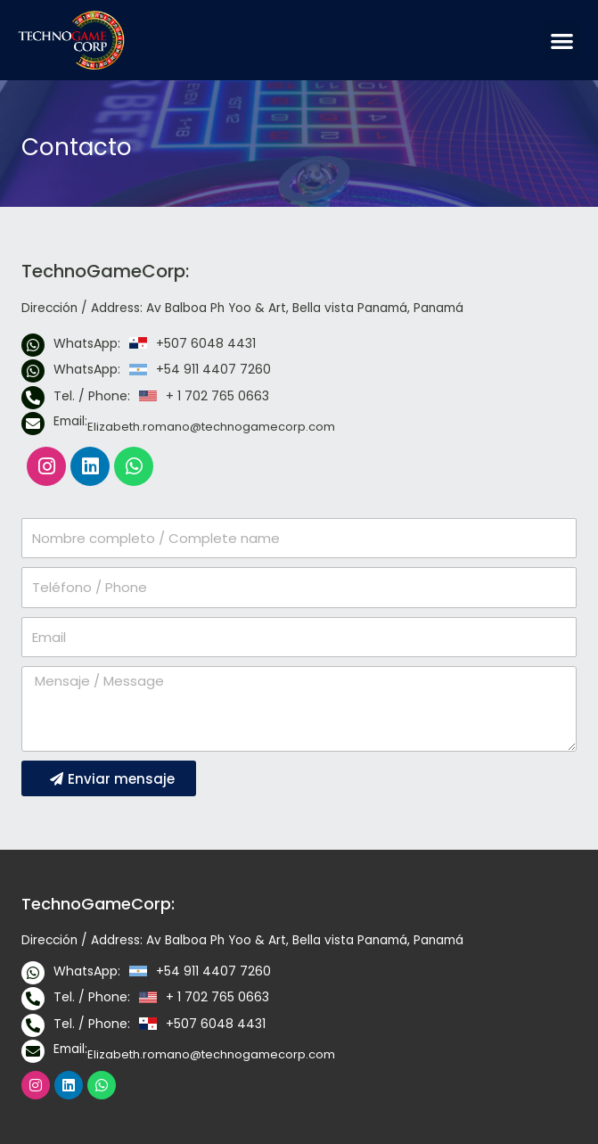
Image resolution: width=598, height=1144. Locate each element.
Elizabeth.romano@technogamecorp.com (211, 426)
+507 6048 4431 (206, 343)
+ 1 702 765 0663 (217, 396)
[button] (563, 40)
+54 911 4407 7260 (213, 369)
